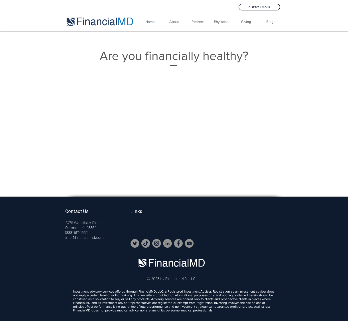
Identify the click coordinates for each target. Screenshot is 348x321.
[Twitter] (134, 243)
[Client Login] (259, 7)
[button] (198, 21)
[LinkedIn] (167, 243)
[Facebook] (178, 243)
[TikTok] (145, 243)
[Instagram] (156, 243)
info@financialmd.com (84, 237)
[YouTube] (189, 243)
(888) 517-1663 (76, 232)
